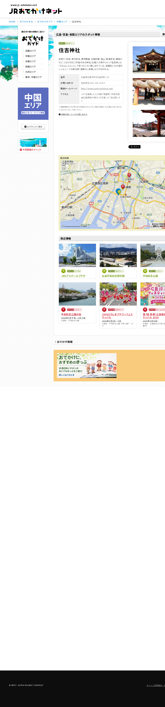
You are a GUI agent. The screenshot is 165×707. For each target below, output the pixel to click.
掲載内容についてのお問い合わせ (74, 114)
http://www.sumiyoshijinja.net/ (97, 88)
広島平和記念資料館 (113, 275)
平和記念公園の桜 (71, 314)
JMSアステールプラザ (73, 275)
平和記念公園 (150, 275)
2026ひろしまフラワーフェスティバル (117, 316)
